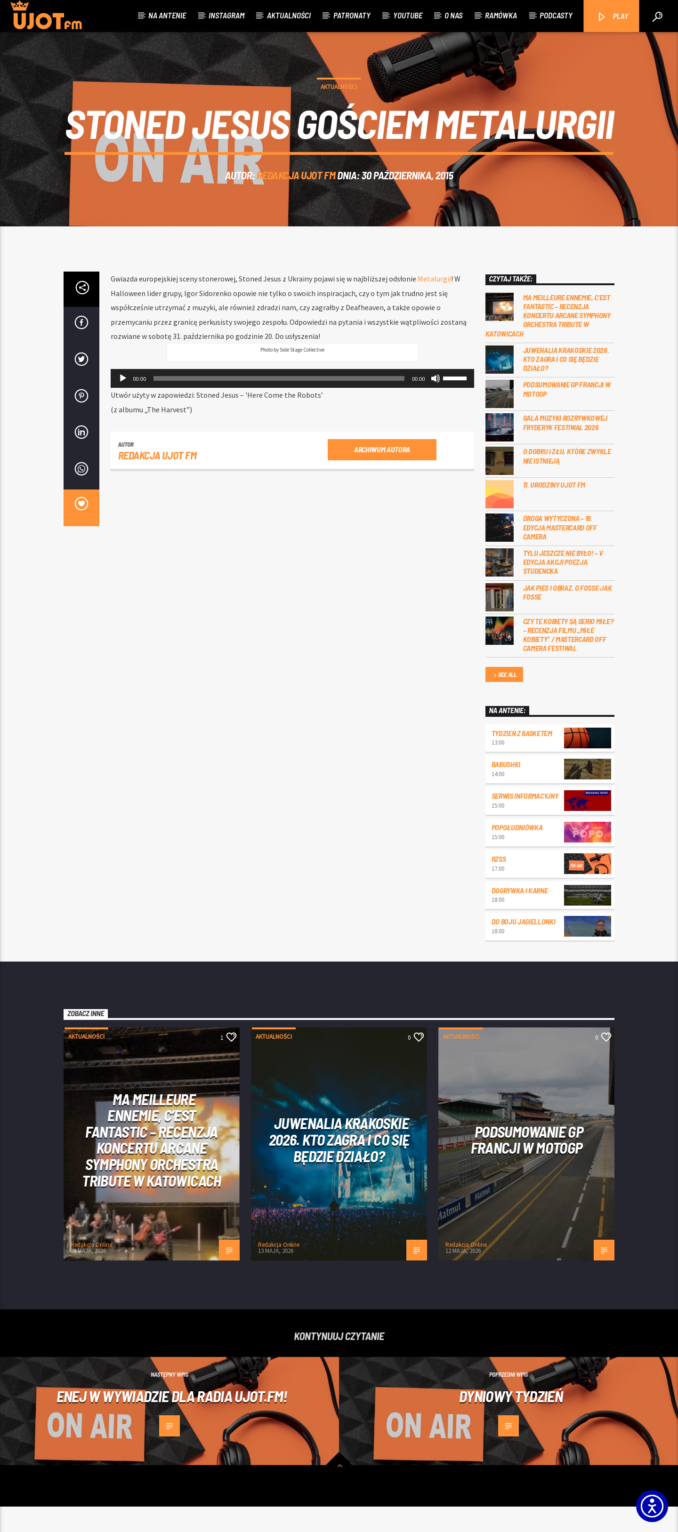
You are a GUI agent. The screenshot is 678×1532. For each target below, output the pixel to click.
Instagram (226, 15)
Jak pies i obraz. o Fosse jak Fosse (567, 617)
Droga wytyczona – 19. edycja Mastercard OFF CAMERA (560, 552)
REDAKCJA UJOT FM (296, 187)
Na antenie (167, 15)
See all (504, 700)
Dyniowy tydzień (511, 1421)
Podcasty (556, 15)
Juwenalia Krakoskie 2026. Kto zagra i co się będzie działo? (566, 384)
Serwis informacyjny (525, 821)
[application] (292, 403)
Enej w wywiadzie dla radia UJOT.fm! (172, 1421)
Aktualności (289, 15)
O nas (453, 15)
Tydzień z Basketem (522, 758)
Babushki (506, 789)
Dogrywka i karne (520, 915)
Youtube (407, 15)
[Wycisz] (435, 404)
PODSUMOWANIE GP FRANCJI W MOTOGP (567, 414)
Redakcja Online (91, 1270)
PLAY (612, 16)
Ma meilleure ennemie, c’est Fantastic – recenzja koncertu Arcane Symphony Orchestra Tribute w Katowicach (548, 340)
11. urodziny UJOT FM (554, 509)
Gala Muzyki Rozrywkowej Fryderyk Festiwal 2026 (565, 448)
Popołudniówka (517, 852)
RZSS (499, 884)
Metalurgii (434, 304)
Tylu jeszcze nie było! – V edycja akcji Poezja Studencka (563, 587)
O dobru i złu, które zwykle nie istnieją (567, 481)
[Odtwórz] (123, 404)
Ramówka (501, 15)
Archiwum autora (382, 474)
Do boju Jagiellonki (524, 946)
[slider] (278, 403)
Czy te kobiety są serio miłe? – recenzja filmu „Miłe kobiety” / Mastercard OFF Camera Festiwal (568, 660)
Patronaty (352, 15)
